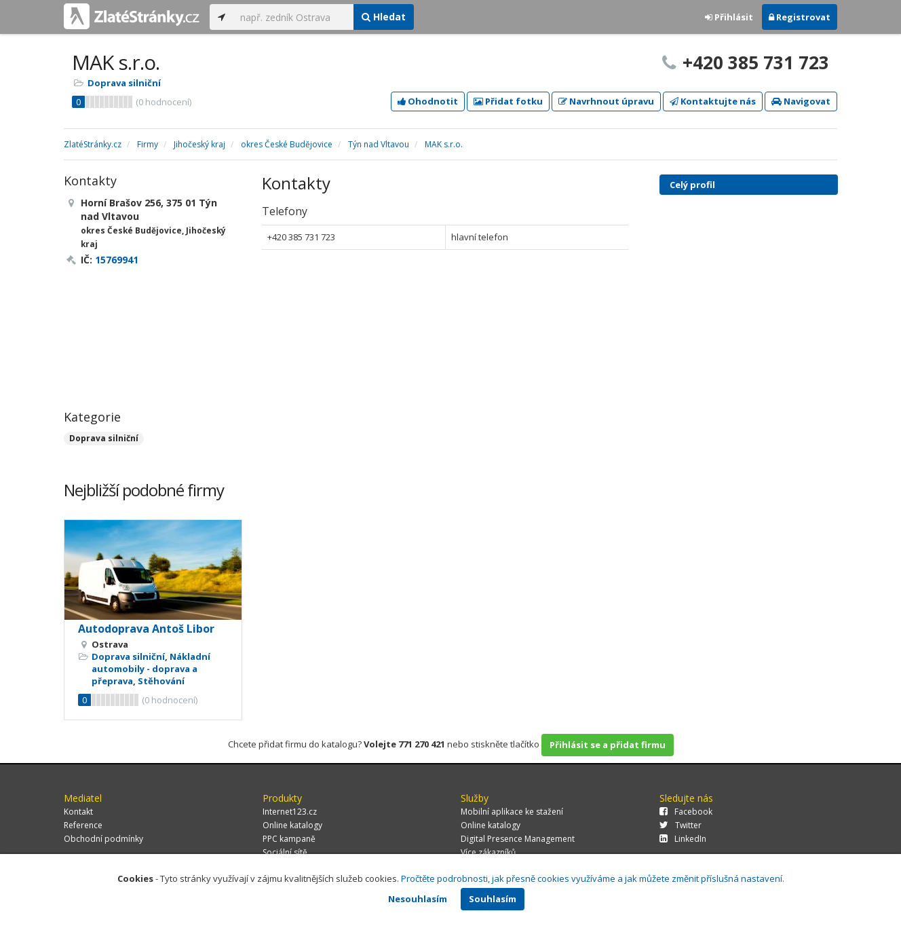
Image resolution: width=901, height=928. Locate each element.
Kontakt (78, 811)
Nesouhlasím (417, 899)
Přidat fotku (508, 101)
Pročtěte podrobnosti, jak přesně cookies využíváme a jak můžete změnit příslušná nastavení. (592, 878)
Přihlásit (729, 17)
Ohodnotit (428, 101)
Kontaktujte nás (713, 101)
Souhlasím (492, 899)
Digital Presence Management (518, 839)
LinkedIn (682, 839)
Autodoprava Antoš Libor (146, 628)
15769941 (116, 259)
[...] (293, 17)
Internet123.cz (290, 811)
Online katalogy (292, 825)
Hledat (384, 16)
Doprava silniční (124, 83)
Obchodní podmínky (103, 839)
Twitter (680, 825)
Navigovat (800, 101)
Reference (83, 825)
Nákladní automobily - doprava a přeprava (151, 668)
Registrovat (799, 17)
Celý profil (692, 185)
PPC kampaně (289, 839)
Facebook (685, 811)
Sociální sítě (285, 852)
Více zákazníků (488, 852)
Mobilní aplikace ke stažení (512, 811)
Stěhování (161, 681)
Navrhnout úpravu (606, 101)
